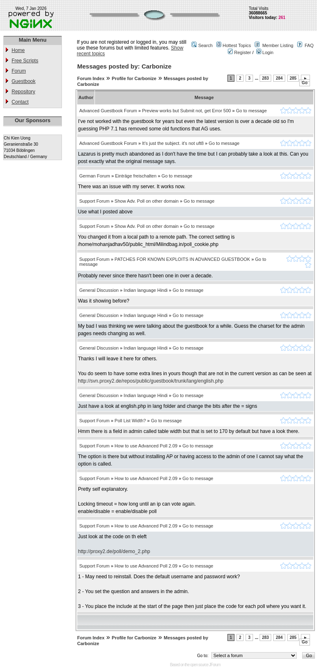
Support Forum (94, 201)
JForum (214, 664)
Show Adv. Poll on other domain (147, 201)
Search (205, 45)
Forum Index (90, 78)
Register (239, 52)
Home (18, 50)
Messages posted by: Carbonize (124, 66)
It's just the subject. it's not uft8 (172, 143)
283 (265, 78)
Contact (20, 102)
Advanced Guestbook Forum (108, 110)
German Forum (94, 175)
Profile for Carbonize (134, 78)
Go (305, 82)
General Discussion (98, 290)
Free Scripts (25, 61)
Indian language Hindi (146, 290)
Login (265, 52)
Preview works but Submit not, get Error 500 (186, 110)
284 (279, 78)
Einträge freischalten (135, 175)
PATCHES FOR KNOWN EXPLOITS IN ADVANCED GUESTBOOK (182, 259)
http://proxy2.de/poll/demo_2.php (114, 551)
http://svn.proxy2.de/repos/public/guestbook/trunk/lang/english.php (150, 381)
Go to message (251, 110)
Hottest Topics (236, 45)
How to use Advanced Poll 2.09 (146, 445)
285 (293, 78)
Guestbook (23, 81)
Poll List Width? (130, 420)
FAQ (309, 45)
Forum (19, 71)
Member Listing (277, 45)
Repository (23, 92)
